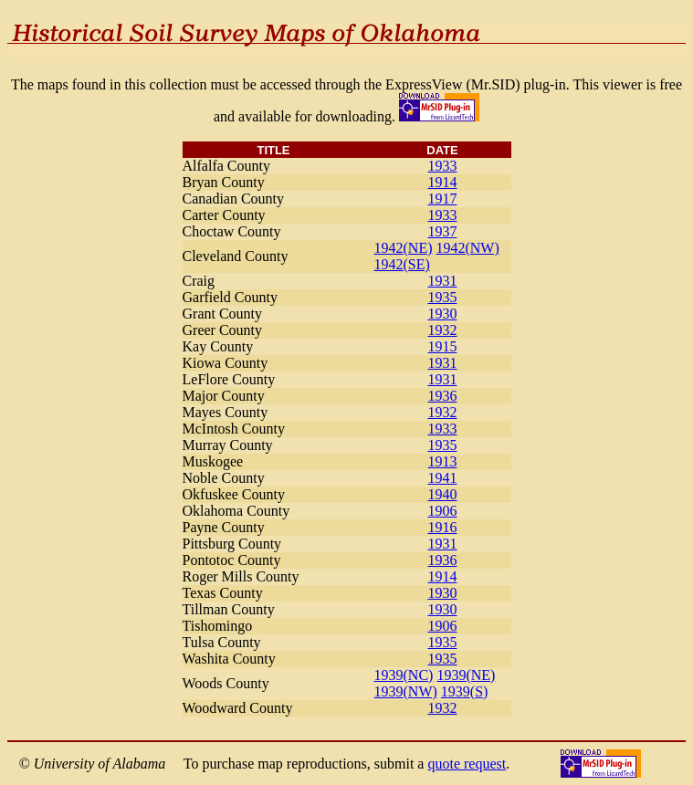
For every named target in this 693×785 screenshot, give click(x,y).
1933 (442, 165)
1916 (442, 527)
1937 (442, 231)
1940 (442, 494)
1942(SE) (402, 264)
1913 (442, 461)
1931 (442, 280)
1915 (442, 346)
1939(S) (464, 691)
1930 (442, 313)
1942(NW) (467, 248)
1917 (442, 198)
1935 (442, 297)
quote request (466, 763)
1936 (442, 395)
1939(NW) (405, 691)
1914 (442, 182)
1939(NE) (465, 675)
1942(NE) (403, 248)
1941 (442, 478)
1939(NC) (404, 675)
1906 (442, 510)
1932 (442, 330)
